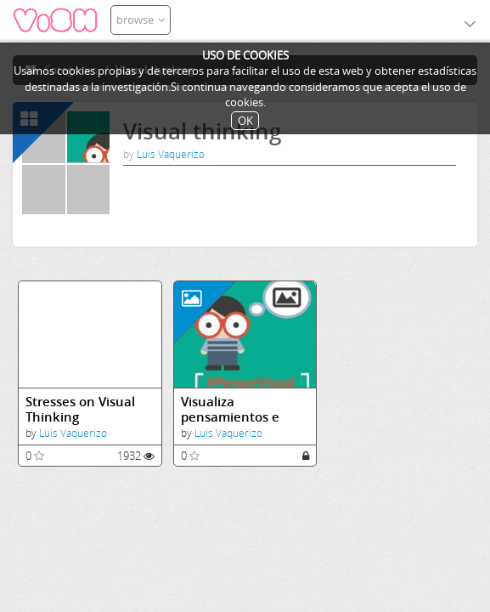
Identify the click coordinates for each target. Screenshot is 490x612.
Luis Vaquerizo (171, 154)
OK (245, 120)
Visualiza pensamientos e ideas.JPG (230, 409)
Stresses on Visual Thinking (80, 409)
